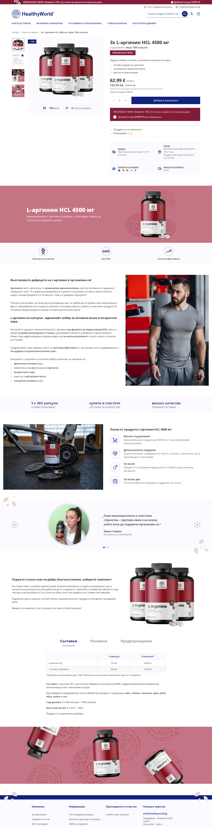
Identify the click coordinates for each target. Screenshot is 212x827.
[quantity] (119, 100)
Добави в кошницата (166, 100)
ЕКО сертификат (40, 824)
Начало (15, 32)
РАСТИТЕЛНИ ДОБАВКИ (144, 23)
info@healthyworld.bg (188, 7)
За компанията (39, 814)
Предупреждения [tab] (136, 641)
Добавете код (187, 2)
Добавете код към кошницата (140, 117)
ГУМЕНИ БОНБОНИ (117, 23)
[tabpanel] (106, 680)
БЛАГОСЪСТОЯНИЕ (21, 23)
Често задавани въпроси (158, 7)
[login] (191, 14)
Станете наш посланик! (117, 814)
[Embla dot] (104, 547)
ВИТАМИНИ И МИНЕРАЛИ (50, 23)
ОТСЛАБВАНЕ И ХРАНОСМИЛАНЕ (85, 23)
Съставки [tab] (68, 641)
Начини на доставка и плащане (84, 819)
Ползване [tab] (98, 641)
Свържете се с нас (41, 819)
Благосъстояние (30, 32)
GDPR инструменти (78, 824)
